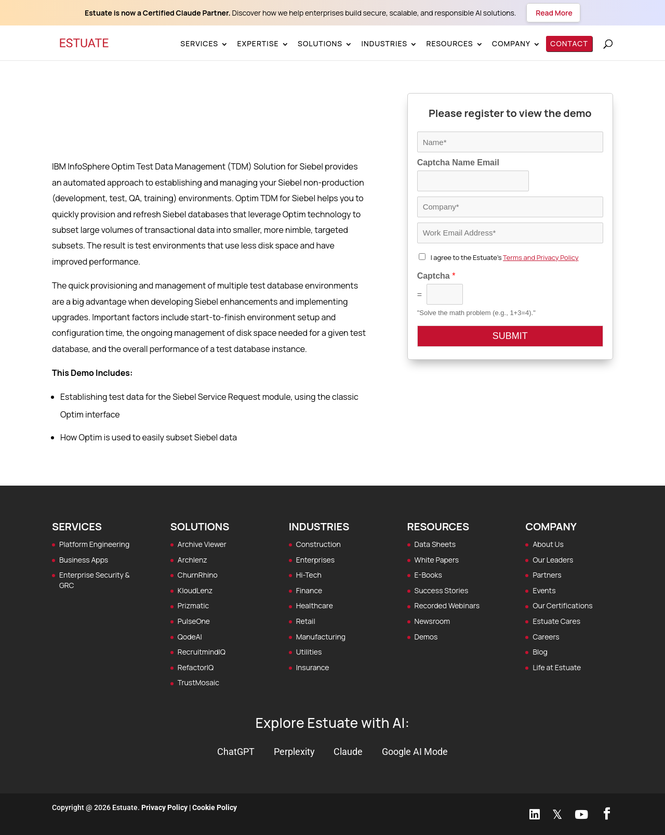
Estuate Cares (556, 621)
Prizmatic (193, 605)
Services (199, 43)
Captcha (436, 275)
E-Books (428, 575)
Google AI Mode (415, 751)
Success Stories (442, 590)
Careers (546, 637)
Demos (426, 637)
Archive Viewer (202, 544)
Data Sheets (435, 544)
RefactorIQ (196, 667)
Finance (309, 590)
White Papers (437, 560)
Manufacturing (320, 637)
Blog (540, 652)
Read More (553, 13)
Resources (449, 43)
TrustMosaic (198, 682)
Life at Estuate (557, 667)
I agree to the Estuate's (505, 257)
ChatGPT (236, 751)
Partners (547, 575)
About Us (548, 544)
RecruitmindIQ (201, 652)
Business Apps (83, 560)
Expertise (257, 43)
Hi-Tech (309, 575)
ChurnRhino (198, 575)
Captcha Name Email (458, 162)
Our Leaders (553, 560)
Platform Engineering (94, 544)
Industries (384, 43)
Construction (318, 544)
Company (511, 43)
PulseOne (194, 621)
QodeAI (190, 637)
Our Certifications (562, 605)
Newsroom (432, 621)
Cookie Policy (214, 807)
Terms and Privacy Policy (540, 257)
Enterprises (315, 560)
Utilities (309, 652)
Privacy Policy (164, 807)
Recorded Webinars (447, 605)
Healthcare (314, 605)
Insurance (312, 667)
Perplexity (294, 751)
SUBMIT (510, 336)
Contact (569, 43)
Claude (348, 751)
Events (544, 590)
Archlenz (192, 560)
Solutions (320, 43)
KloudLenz (195, 590)
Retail (305, 621)
